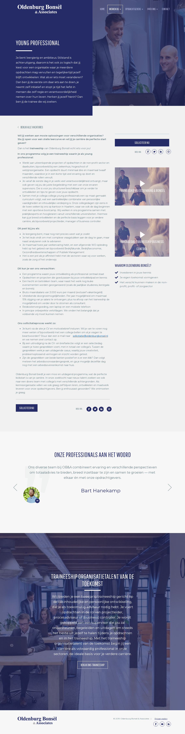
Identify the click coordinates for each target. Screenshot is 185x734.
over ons (152, 9)
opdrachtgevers (134, 9)
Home (102, 9)
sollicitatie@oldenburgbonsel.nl (90, 336)
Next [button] (170, 487)
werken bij (115, 9)
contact (166, 9)
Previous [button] (15, 487)
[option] (92, 484)
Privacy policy (161, 718)
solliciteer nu (26, 408)
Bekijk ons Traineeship (92, 665)
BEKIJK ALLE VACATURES (32, 127)
